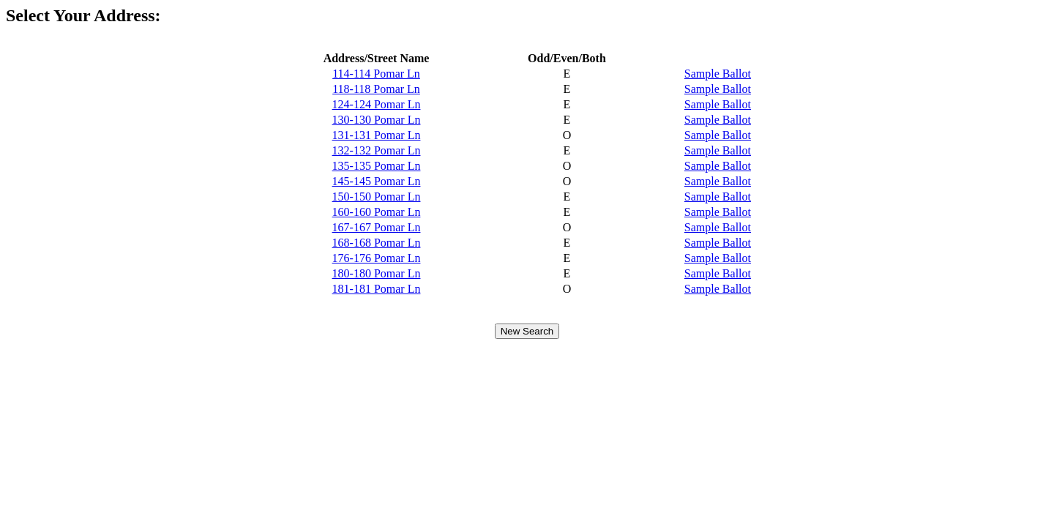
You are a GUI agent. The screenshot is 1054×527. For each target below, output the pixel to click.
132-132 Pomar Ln (376, 150)
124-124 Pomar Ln (376, 104)
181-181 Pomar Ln (376, 289)
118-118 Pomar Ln (376, 89)
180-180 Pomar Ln (376, 273)
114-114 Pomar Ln (376, 73)
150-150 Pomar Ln (376, 196)
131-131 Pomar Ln (376, 135)
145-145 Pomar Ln (376, 181)
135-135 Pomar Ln (376, 166)
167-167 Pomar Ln (376, 227)
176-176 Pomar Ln (376, 258)
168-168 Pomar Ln (376, 242)
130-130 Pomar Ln (376, 119)
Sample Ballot (717, 73)
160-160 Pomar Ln (376, 212)
